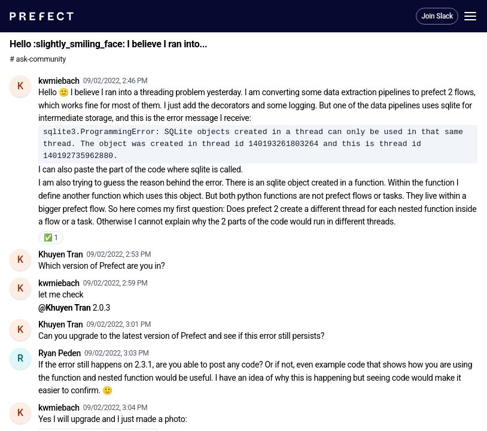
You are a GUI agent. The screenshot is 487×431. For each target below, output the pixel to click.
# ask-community (38, 58)
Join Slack (437, 16)
